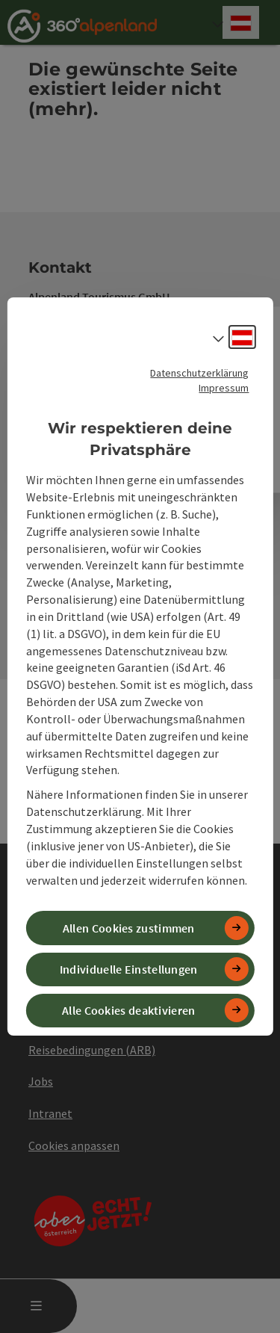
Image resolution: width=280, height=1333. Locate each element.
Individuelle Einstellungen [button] (129, 969)
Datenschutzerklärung (199, 373)
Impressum (224, 388)
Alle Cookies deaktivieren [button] (129, 1010)
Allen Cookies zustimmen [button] (129, 928)
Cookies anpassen (73, 1145)
